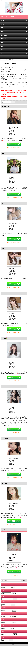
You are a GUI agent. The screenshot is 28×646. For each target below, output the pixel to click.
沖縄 (2, 57)
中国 (2, 46)
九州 (2, 53)
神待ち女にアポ (14, 144)
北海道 (2, 24)
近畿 (2, 42)
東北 (2, 27)
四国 (2, 49)
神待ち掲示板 (14, 644)
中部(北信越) (4, 35)
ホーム (2, 20)
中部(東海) (3, 38)
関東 (2, 31)
